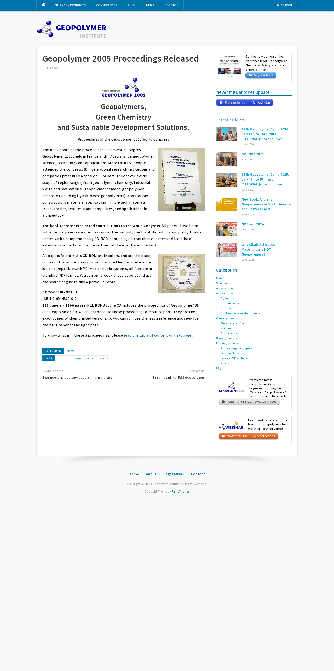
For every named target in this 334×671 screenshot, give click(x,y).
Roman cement (231, 303)
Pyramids (227, 298)
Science (221, 283)
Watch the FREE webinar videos (251, 436)
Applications (224, 288)
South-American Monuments (240, 313)
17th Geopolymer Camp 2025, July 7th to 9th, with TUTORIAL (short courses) (265, 179)
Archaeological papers (236, 348)
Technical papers (233, 353)
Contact (171, 5)
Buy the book (263, 75)
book (61, 358)
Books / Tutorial (227, 338)
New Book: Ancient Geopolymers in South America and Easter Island (266, 204)
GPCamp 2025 (253, 154)
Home (134, 474)
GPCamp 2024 (253, 224)
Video (225, 363)
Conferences (106, 5)
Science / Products (70, 5)
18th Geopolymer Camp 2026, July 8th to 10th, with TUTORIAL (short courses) (265, 134)
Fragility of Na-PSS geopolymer (178, 377)
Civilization (228, 308)
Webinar (227, 328)
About (151, 474)
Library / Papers (227, 343)
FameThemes (180, 491)
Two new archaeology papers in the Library (77, 377)
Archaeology (225, 293)
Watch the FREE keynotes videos (252, 401)
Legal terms (174, 474)
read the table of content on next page (158, 335)
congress (75, 358)
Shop (132, 5)
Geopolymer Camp (234, 323)
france (89, 358)
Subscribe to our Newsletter (247, 102)
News (150, 5)
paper (102, 358)
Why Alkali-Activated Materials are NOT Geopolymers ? (258, 249)
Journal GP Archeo (234, 358)
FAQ (219, 368)
